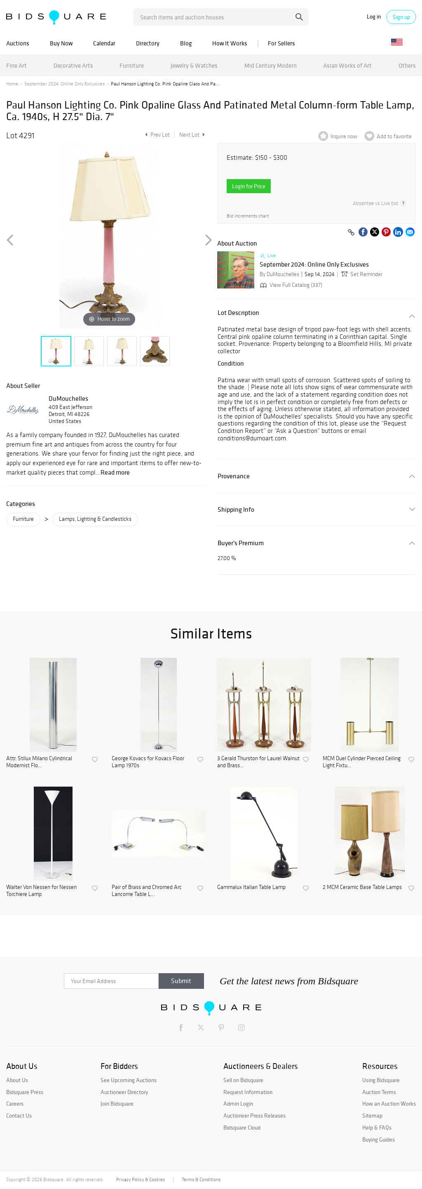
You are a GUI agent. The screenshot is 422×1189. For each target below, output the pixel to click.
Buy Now (61, 43)
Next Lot (192, 134)
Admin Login (238, 1103)
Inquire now (344, 136)
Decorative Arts (73, 65)
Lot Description (238, 313)
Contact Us (19, 1115)
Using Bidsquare (381, 1080)
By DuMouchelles (279, 274)
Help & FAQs (377, 1127)
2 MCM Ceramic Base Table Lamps (362, 887)
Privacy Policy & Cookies (140, 1179)
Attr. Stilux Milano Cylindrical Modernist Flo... (39, 762)
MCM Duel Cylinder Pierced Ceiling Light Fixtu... (362, 762)
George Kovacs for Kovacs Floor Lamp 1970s (148, 762)
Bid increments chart (248, 216)
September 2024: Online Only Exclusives (64, 84)
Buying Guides (378, 1139)
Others (407, 65)
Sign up (401, 17)
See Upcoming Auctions (129, 1080)
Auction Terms (379, 1092)
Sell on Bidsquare (243, 1080)
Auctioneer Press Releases (254, 1115)
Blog (186, 43)
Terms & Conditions (201, 1179)
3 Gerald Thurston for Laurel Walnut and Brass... (258, 762)
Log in (374, 17)
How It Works (229, 43)
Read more (115, 472)
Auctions (17, 43)
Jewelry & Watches (194, 65)
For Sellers (281, 43)
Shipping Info (236, 509)
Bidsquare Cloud (241, 1127)
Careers (14, 1103)
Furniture (132, 65)
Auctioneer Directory (124, 1092)
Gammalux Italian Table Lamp (251, 887)
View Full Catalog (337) (290, 284)
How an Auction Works (389, 1103)
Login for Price (248, 186)
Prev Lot (156, 134)
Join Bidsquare (117, 1103)
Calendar (104, 43)
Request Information (247, 1092)
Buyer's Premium (241, 543)
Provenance (234, 476)
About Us (17, 1080)
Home (12, 84)
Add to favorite (394, 136)
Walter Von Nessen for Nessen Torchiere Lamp (41, 891)
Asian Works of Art (347, 65)
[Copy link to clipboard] (351, 233)
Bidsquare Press (24, 1092)
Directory (147, 43)
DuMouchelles (68, 398)
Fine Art (16, 65)
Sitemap (372, 1115)
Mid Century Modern (270, 65)
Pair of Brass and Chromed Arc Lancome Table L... (147, 891)
